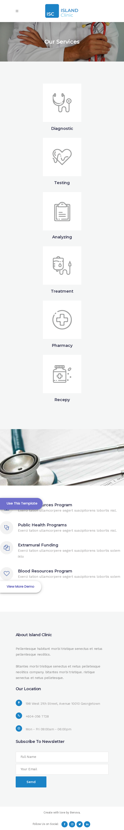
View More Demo (20, 586)
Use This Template (22, 503)
